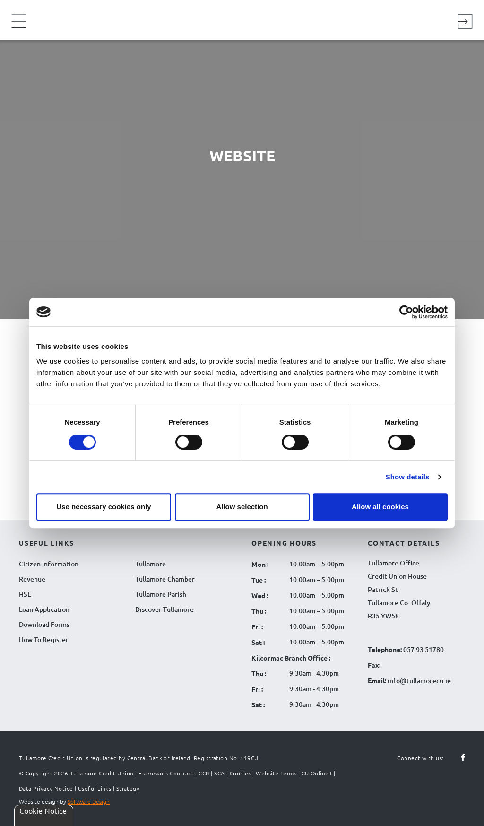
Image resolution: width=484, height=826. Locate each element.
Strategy (128, 788)
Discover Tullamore (164, 609)
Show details (408, 477)
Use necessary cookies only (103, 507)
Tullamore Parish (160, 594)
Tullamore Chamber (165, 578)
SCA (219, 773)
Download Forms (44, 624)
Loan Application (44, 609)
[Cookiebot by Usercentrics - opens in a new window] (406, 312)
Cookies (240, 773)
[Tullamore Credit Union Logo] (237, 18)
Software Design (89, 801)
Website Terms (276, 773)
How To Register (44, 639)
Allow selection (242, 507)
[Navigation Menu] (18, 27)
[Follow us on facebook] (457, 758)
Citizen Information (48, 563)
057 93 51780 (423, 649)
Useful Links (94, 788)
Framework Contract (166, 773)
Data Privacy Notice (46, 788)
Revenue (32, 578)
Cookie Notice (43, 810)
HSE (25, 594)
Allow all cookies (380, 507)
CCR (204, 773)
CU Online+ (317, 773)
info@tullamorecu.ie (418, 680)
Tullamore (150, 563)
